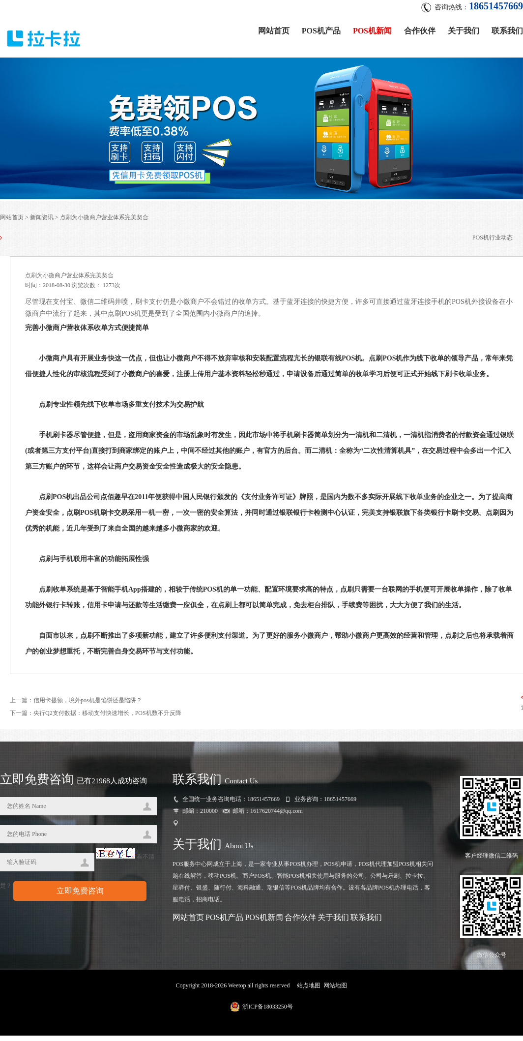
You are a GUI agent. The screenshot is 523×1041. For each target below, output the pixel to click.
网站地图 (335, 985)
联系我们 (507, 31)
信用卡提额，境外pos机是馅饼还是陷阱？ (87, 700)
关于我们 (463, 31)
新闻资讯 (42, 217)
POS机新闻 (372, 31)
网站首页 (274, 31)
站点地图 (308, 985)
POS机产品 (321, 31)
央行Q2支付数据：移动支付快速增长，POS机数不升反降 (107, 713)
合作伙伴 (420, 31)
